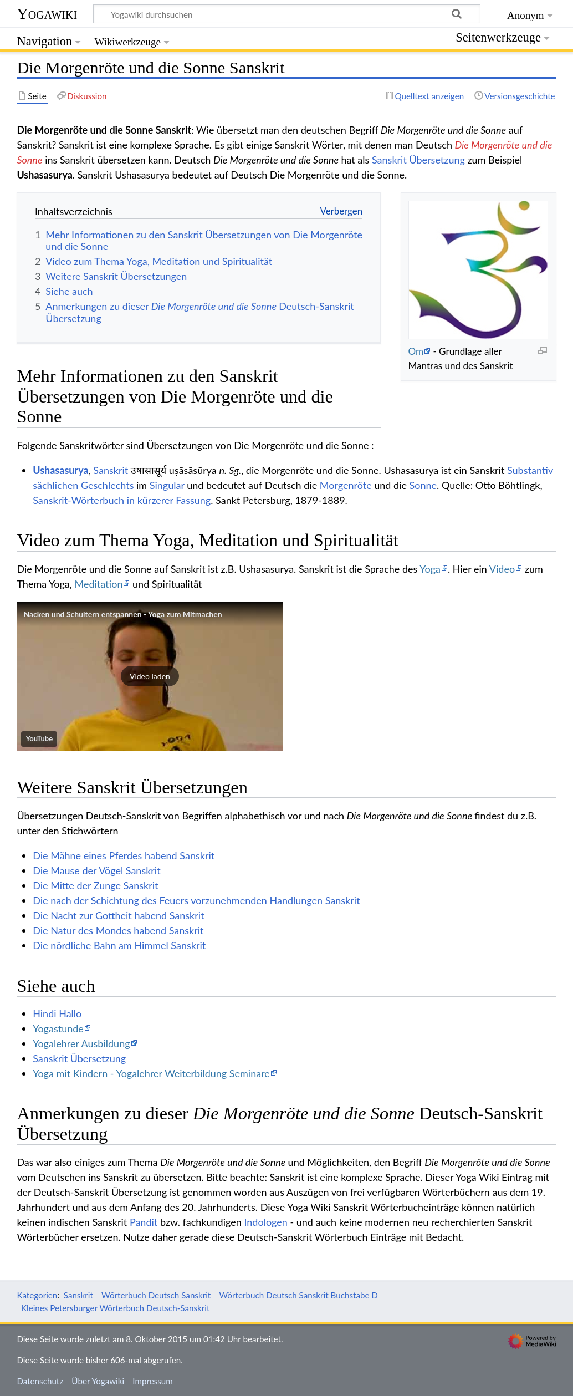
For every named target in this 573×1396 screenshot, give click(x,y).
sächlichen (55, 485)
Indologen (265, 1222)
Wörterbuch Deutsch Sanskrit (156, 1295)
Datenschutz (40, 1381)
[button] (150, 676)
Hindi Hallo (57, 1013)
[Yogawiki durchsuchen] (287, 14)
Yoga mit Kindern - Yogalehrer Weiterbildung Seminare (151, 1073)
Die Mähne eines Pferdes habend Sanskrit (123, 855)
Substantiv (530, 470)
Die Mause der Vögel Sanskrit (96, 870)
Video (502, 569)
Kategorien (37, 1295)
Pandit (143, 1222)
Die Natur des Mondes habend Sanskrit (118, 930)
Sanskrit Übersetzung (418, 160)
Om (415, 351)
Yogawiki (47, 13)
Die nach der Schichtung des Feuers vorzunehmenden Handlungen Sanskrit (196, 900)
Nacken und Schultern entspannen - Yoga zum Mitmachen (122, 614)
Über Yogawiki (97, 1381)
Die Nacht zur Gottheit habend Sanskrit (118, 915)
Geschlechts (107, 485)
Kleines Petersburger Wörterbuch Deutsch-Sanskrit (115, 1308)
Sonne (423, 485)
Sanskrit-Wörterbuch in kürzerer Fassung (122, 500)
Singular (167, 485)
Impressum (152, 1381)
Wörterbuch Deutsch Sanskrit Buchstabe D (298, 1295)
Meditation (99, 584)
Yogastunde (58, 1028)
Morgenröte (346, 485)
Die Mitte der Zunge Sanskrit (95, 885)
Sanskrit (110, 470)
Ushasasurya (60, 470)
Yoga (430, 569)
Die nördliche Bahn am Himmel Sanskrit (119, 945)
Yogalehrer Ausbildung (81, 1043)
